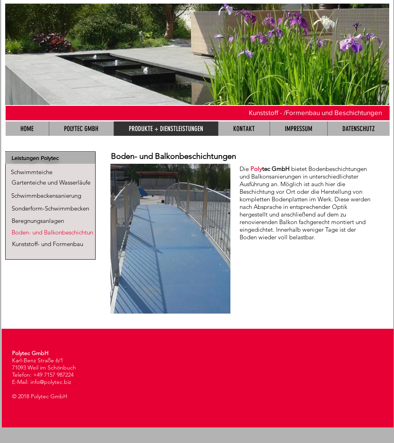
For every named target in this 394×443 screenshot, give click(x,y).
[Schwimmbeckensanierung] (46, 195)
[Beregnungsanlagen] (37, 221)
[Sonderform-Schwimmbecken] (50, 208)
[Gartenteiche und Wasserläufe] (51, 182)
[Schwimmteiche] (31, 172)
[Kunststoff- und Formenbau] (48, 244)
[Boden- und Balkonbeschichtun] (52, 232)
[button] (197, 54)
